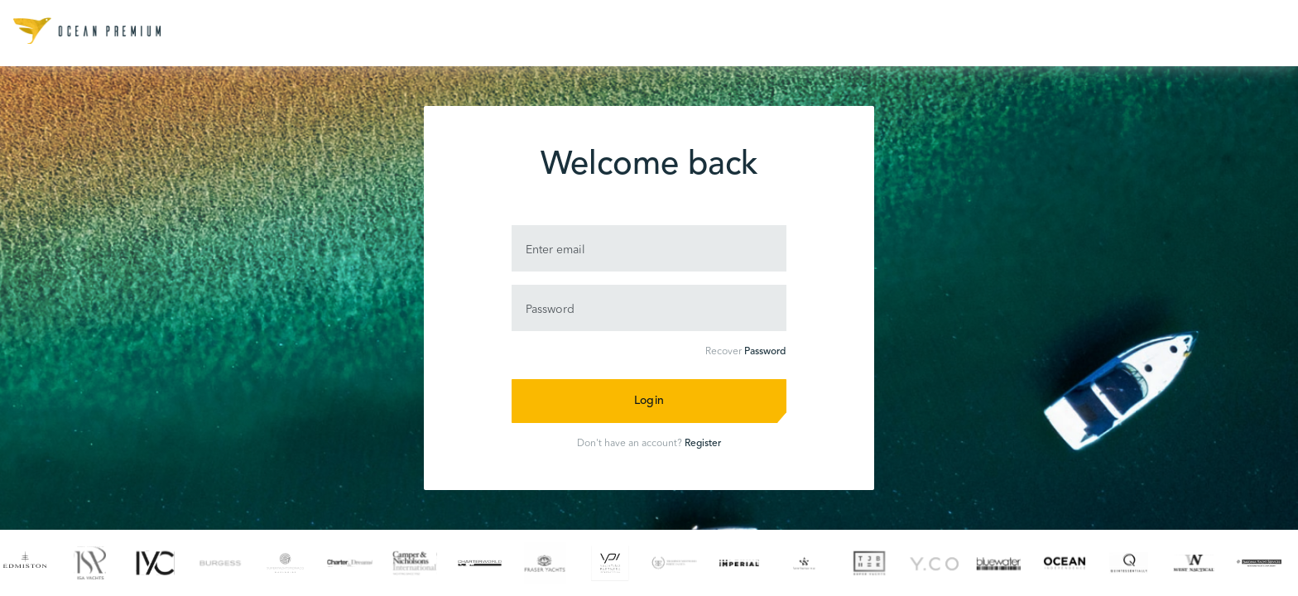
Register (703, 444)
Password (765, 352)
